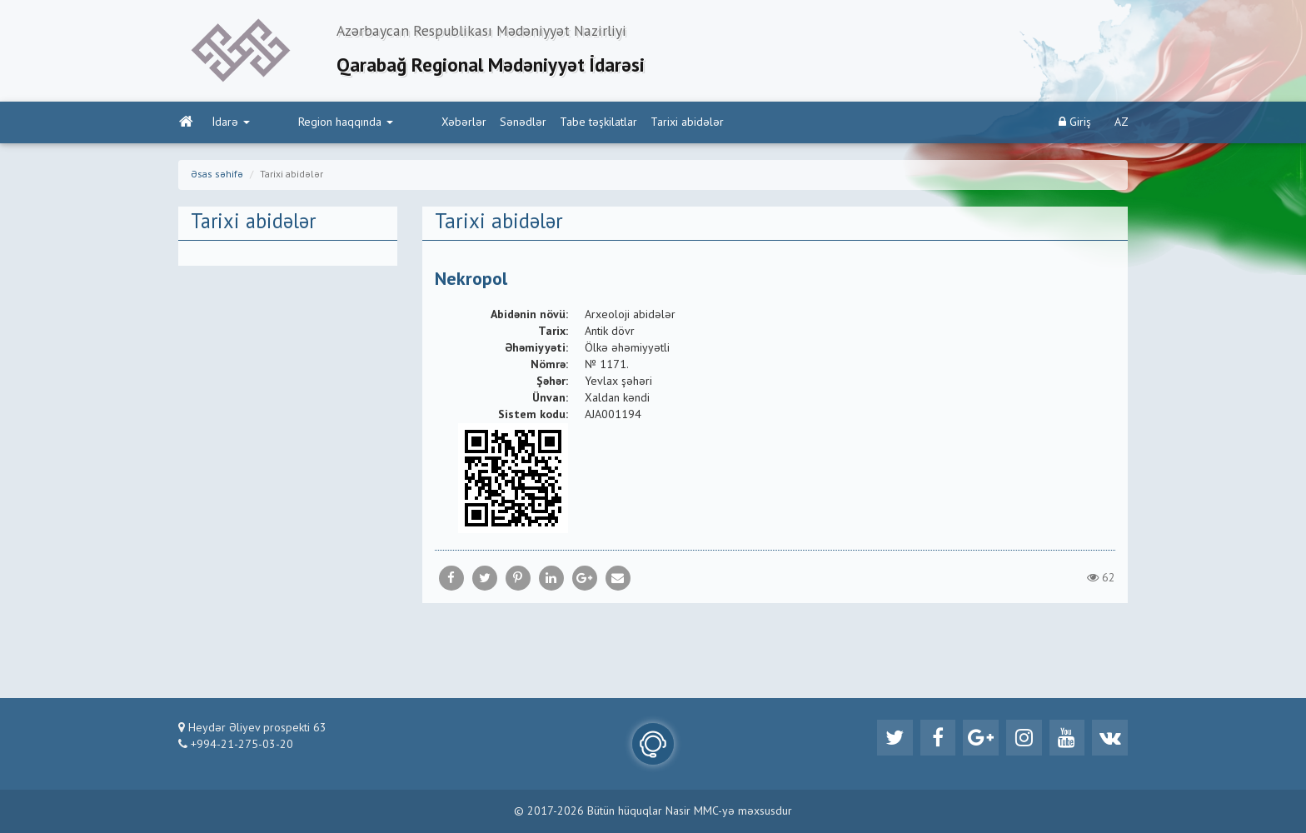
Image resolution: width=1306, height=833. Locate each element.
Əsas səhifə (217, 178)
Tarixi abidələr (616, 126)
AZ (1121, 126)
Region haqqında (309, 126)
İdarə (230, 126)
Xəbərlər (393, 126)
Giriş (1075, 125)
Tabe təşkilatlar (527, 126)
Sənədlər (452, 126)
